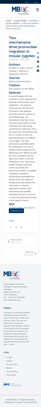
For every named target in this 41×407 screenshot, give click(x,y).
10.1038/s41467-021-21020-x (22, 208)
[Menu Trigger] (38, 10)
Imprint (9, 361)
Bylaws (9, 368)
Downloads (11, 375)
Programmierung (22, 402)
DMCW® (33, 402)
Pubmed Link (16, 211)
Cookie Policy (12, 371)
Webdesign (8, 402)
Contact (9, 357)
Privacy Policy (12, 364)
